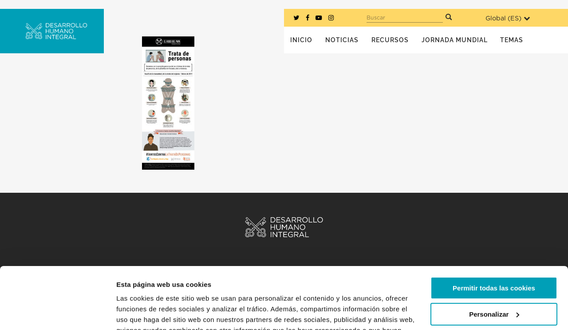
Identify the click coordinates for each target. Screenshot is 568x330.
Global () (507, 18)
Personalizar (494, 261)
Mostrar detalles (142, 312)
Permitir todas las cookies (494, 235)
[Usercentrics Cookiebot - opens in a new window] (57, 312)
